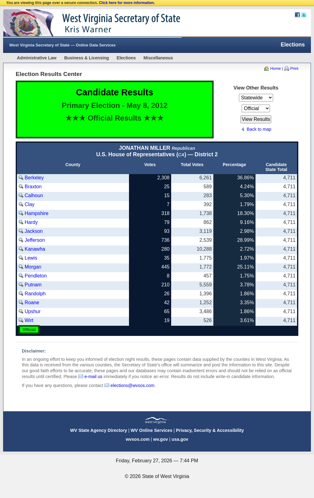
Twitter (303, 14)
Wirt (29, 320)
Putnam (33, 284)
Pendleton (36, 275)
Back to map (259, 129)
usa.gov (179, 439)
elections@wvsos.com (133, 385)
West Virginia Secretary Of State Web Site (82, 23)
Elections (126, 57)
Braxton (33, 186)
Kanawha (35, 249)
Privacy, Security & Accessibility (210, 430)
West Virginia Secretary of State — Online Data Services (62, 45)
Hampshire (36, 213)
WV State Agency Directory (98, 430)
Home (275, 68)
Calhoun (34, 195)
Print (294, 68)
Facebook (297, 14)
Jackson (34, 231)
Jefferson (35, 240)
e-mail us (93, 376)
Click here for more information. (127, 3)
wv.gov (160, 439)
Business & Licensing (86, 57)
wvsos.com (138, 439)
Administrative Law (36, 57)
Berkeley (34, 177)
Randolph (35, 293)
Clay (29, 204)
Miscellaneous (158, 57)
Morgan (33, 266)
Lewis (31, 258)
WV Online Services (151, 430)
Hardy (31, 222)
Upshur (33, 311)
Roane (32, 302)
